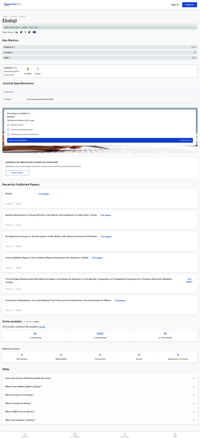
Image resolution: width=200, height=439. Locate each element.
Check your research (100, 140)
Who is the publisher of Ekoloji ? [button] (20, 420)
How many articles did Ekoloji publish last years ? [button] (28, 378)
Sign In (175, 4)
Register (189, 4)
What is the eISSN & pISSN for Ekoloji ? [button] (23, 387)
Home (5, 16)
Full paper (44, 194)
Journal (14, 16)
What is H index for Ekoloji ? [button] (18, 403)
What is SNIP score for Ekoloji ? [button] (20, 412)
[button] (14, 47)
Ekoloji (22, 16)
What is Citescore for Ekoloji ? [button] (19, 395)
